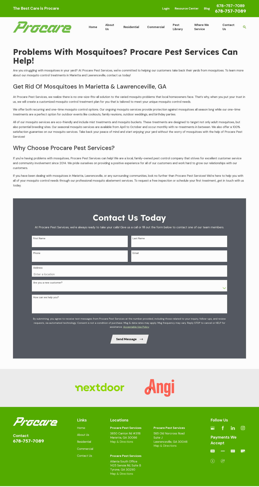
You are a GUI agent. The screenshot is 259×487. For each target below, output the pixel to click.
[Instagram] (243, 428)
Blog (207, 8)
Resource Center (187, 8)
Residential (84, 442)
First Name (39, 244)
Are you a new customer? (47, 288)
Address (38, 273)
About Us (83, 435)
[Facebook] (223, 428)
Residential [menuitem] (131, 27)
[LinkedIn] (233, 428)
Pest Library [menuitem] (178, 27)
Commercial (85, 449)
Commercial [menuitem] (155, 27)
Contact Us (84, 456)
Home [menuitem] (93, 27)
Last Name (139, 244)
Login (165, 8)
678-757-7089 (230, 11)
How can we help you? (46, 303)
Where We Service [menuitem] (201, 27)
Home (81, 428)
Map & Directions (121, 442)
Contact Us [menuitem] (228, 27)
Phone (36, 258)
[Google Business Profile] (213, 428)
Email (136, 258)
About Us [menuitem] (109, 27)
